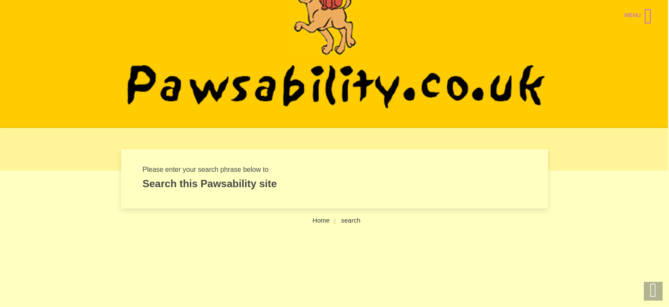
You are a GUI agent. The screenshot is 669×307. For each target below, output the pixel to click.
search (350, 220)
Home (321, 220)
